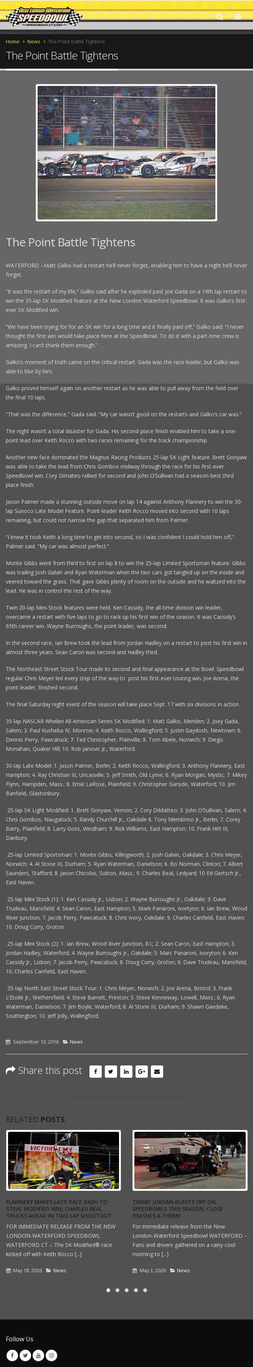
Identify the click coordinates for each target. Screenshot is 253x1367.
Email (157, 1071)
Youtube (38, 1355)
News (76, 1042)
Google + (142, 1071)
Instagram (51, 1355)
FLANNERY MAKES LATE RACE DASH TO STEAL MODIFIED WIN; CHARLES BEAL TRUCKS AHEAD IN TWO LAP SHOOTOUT (59, 1208)
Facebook (95, 1071)
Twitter (111, 1071)
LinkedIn (126, 1071)
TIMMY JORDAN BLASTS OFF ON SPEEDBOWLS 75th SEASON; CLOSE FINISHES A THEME (177, 1208)
